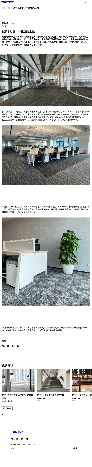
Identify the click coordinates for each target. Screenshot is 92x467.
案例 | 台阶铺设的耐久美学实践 (50, 398)
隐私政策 (33, 451)
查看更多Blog (11, 419)
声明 (39, 451)
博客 (11, 11)
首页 (4, 11)
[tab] (2, 190)
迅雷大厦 (49, 36)
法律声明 (26, 451)
